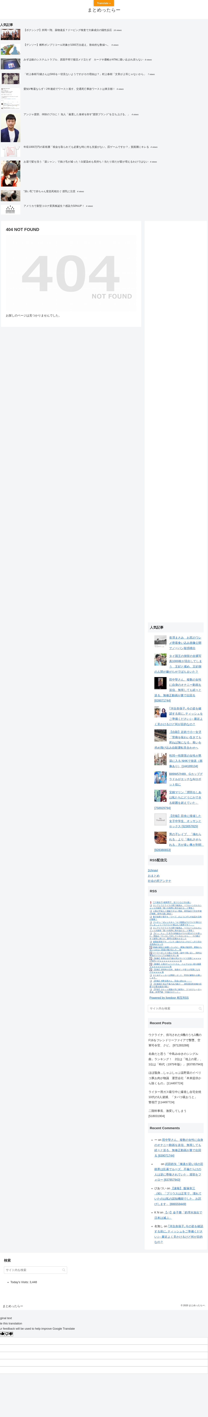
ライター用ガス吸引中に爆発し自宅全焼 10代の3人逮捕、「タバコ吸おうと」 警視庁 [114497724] (176, 1097)
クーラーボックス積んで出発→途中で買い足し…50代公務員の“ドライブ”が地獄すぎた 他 (176, 954)
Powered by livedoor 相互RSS (169, 997)
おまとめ (154, 875)
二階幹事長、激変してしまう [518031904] (168, 1113)
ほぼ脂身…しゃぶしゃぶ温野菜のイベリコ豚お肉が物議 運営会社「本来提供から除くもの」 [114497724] (175, 1078)
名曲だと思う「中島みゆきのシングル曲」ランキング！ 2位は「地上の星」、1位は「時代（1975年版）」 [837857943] (176, 1059)
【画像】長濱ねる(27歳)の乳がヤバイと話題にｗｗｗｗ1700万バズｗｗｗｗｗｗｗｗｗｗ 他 (175, 959)
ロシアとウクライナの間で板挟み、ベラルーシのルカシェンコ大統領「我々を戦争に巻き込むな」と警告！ (176, 906)
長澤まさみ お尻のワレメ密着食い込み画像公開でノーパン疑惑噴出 (185, 643)
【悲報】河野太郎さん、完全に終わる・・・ (172, 981)
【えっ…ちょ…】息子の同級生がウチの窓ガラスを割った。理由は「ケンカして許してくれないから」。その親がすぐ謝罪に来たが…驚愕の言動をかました (176, 936)
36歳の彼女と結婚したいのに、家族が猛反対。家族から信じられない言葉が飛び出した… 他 (176, 948)
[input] (176, 1008)
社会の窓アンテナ (159, 881)
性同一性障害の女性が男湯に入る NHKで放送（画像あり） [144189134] (185, 761)
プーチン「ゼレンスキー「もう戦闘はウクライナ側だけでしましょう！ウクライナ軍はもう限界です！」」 (176, 923)
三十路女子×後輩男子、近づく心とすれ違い (172, 902)
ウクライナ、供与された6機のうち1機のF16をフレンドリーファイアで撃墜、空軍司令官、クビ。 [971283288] (175, 1040)
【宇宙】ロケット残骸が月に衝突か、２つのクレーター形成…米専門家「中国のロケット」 (176, 990)
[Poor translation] (9, 1333)
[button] (200, 1008)
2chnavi (153, 870)
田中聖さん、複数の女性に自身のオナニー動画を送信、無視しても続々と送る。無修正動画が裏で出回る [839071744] (177, 690)
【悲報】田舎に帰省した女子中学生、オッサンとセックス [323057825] (185, 821)
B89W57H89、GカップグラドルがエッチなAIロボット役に (186, 779)
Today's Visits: (20, 1282)
